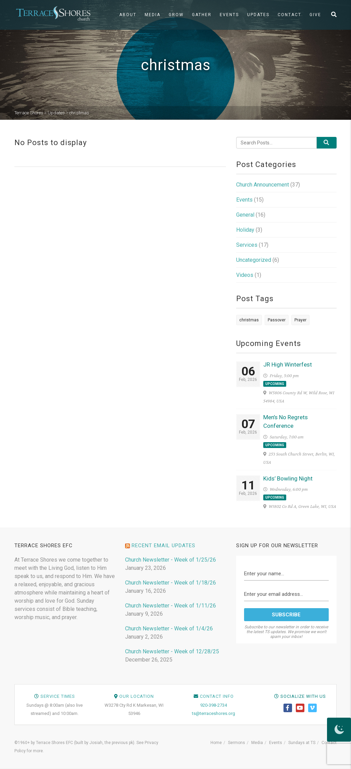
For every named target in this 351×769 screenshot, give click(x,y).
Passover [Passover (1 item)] (277, 320)
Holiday (245, 230)
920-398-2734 (213, 705)
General (245, 215)
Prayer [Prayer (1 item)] (300, 320)
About (127, 14)
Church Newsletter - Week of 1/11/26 (170, 605)
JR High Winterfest (287, 364)
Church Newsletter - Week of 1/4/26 (169, 628)
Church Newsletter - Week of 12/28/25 (172, 651)
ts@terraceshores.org (213, 713)
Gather (201, 14)
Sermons (236, 742)
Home (216, 742)
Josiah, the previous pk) (111, 742)
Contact (289, 14)
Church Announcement (262, 184)
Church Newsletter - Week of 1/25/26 (170, 559)
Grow (176, 14)
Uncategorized (253, 260)
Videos (244, 275)
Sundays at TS (301, 742)
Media (152, 14)
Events (229, 14)
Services (246, 245)
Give (315, 14)
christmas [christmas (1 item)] (249, 320)
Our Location (136, 696)
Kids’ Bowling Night (288, 478)
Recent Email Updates (163, 545)
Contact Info (217, 696)
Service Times (57, 696)
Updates (258, 14)
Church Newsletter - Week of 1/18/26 (170, 582)
